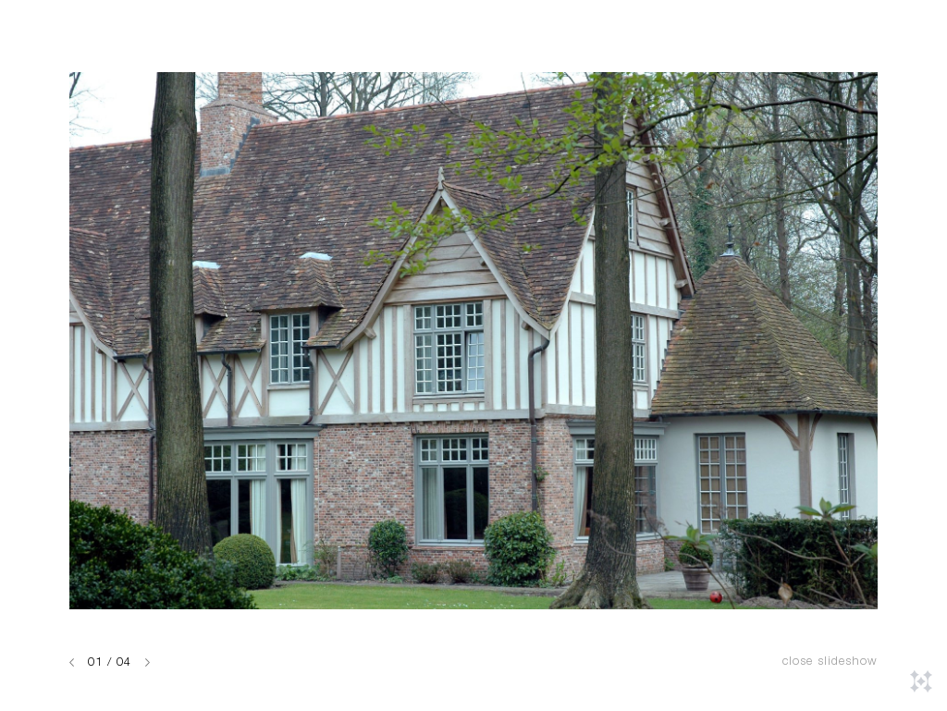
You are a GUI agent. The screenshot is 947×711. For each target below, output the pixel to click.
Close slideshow (830, 662)
